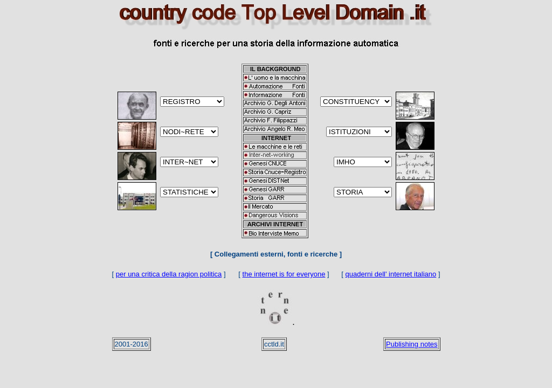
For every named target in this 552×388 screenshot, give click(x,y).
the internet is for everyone (284, 274)
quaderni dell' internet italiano (391, 274)
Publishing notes (411, 344)
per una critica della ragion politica (169, 274)
